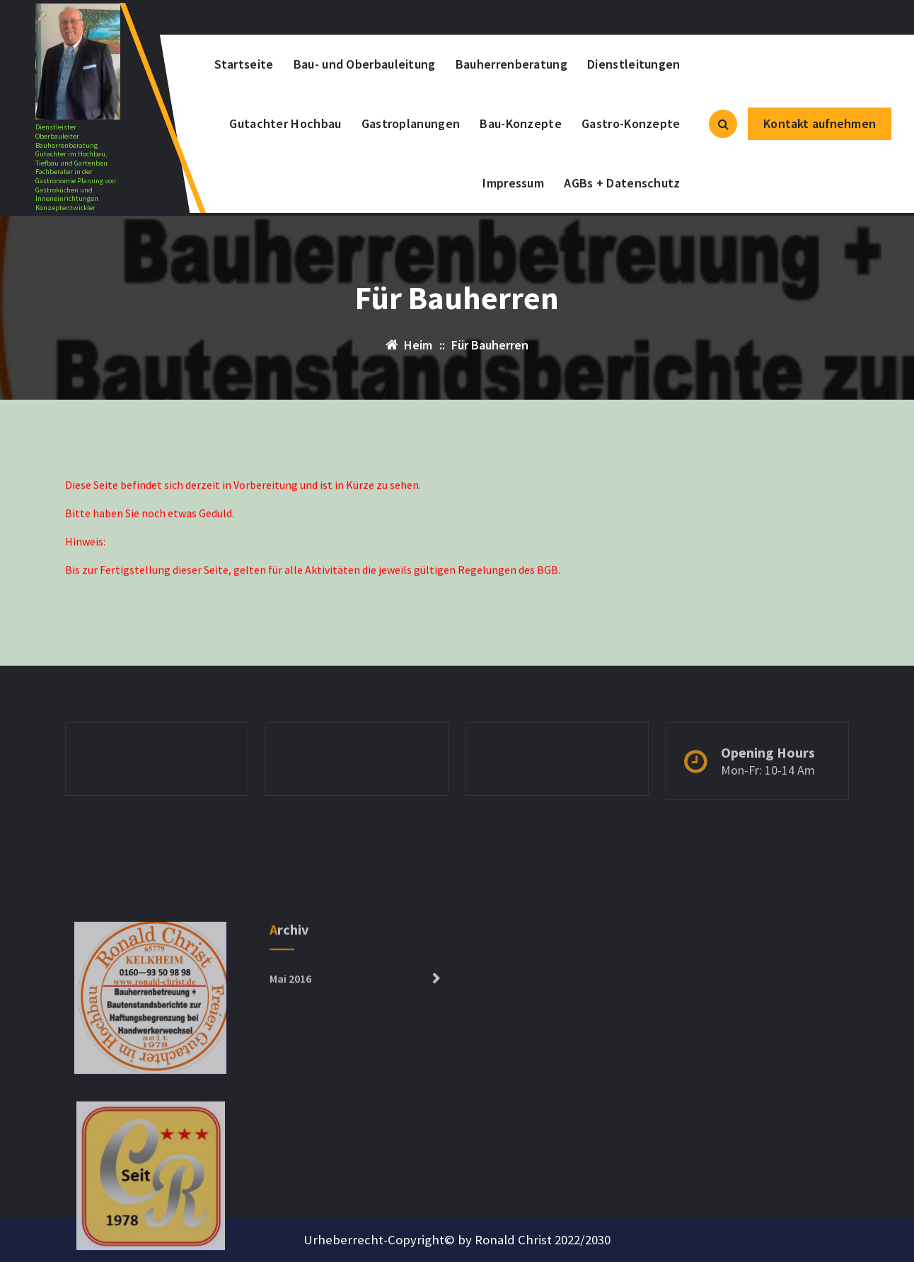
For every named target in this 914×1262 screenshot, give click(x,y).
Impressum (513, 183)
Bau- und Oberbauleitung (365, 64)
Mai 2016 (290, 1072)
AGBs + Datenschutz (622, 183)
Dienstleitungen (634, 64)
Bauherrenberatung (511, 64)
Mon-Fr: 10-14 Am (768, 792)
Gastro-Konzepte (631, 123)
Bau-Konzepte (521, 123)
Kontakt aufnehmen (819, 123)
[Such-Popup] (723, 124)
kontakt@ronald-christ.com (274, 17)
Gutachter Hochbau (285, 123)
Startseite (244, 64)
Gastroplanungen (411, 123)
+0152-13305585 (425, 17)
